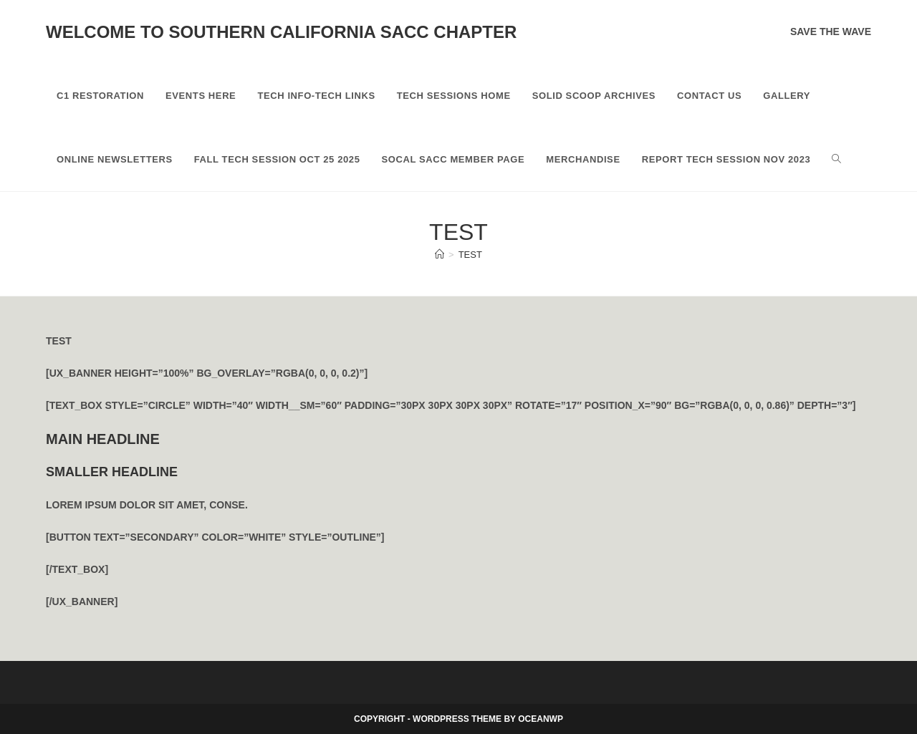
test (470, 254)
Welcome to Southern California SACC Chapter (281, 32)
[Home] (439, 254)
